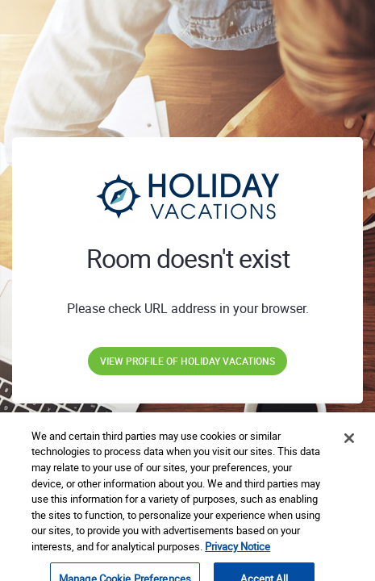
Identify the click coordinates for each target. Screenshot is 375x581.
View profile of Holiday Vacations (187, 360)
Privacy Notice (237, 553)
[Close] (349, 446)
